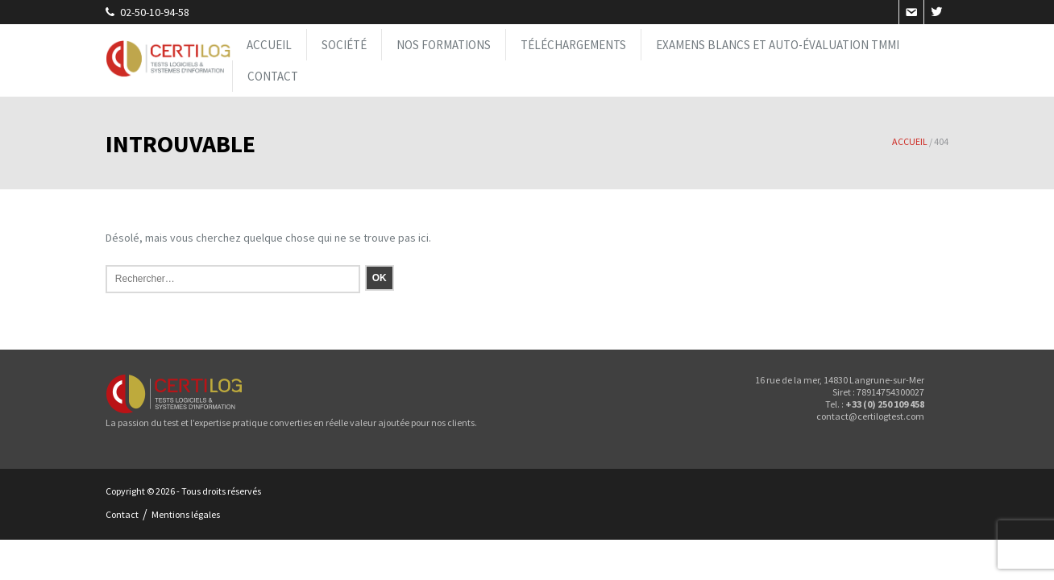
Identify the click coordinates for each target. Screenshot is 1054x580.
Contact (272, 76)
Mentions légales (185, 514)
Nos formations (443, 44)
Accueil (269, 44)
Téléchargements (573, 44)
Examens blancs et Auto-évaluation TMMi (777, 44)
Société (344, 44)
